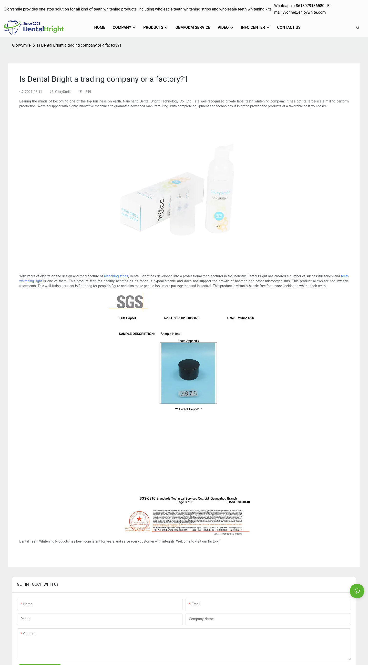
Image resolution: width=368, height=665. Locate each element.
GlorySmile (21, 45)
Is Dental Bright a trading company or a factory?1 (79, 45)
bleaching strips (116, 276)
